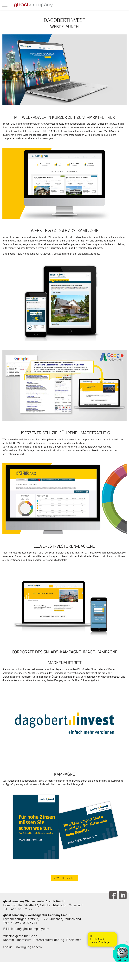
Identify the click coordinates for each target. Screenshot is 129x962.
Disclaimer (73, 940)
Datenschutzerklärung (48, 940)
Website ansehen (66, 878)
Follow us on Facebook (113, 895)
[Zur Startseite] (33, 4)
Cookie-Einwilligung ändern (22, 947)
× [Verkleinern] (127, 941)
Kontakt (8, 940)
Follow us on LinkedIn (123, 895)
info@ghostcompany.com (31, 929)
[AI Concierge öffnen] (102, 939)
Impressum (23, 940)
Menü (8, 5)
